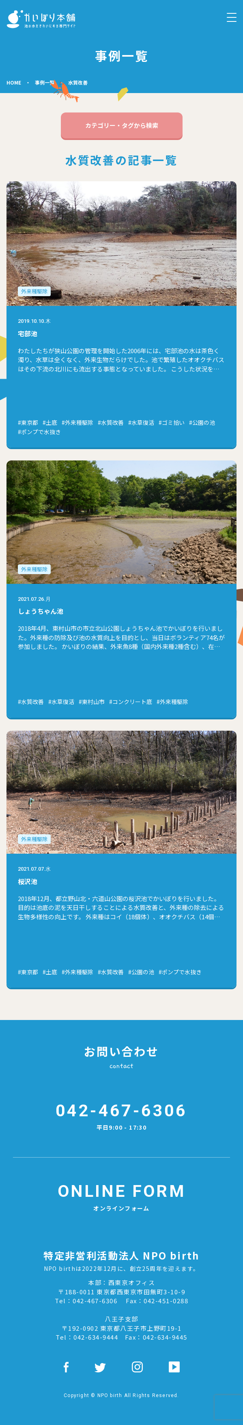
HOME (13, 82)
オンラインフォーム (121, 1195)
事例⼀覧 (44, 82)
